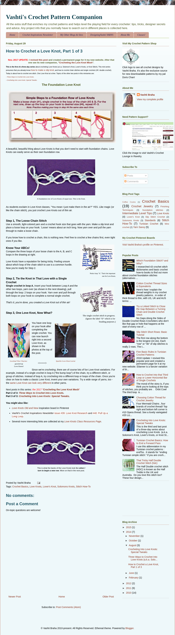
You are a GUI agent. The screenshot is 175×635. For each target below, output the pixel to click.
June (132, 573)
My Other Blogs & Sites (71, 35)
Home (12, 35)
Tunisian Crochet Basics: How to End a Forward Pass (152, 442)
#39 (63, 413)
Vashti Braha (147, 94)
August (133, 545)
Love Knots (35, 486)
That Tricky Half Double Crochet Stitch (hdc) (148, 462)
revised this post (39, 60)
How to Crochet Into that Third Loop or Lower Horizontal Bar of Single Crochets (152, 377)
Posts (128, 175)
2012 (129, 583)
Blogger (129, 628)
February (134, 577)
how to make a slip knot (42, 70)
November (134, 536)
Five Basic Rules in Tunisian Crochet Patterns (151, 353)
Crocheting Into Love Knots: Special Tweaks (22, 80)
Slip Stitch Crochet (155, 217)
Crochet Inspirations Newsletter (37, 35)
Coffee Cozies (129, 202)
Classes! (141, 35)
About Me (125, 35)
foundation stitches (153, 210)
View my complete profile (150, 99)
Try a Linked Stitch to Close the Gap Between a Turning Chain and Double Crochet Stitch (150, 310)
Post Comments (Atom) (68, 607)
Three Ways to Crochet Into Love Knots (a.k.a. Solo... (142, 558)
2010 (129, 592)
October (133, 540)
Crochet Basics (20, 486)
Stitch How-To (83, 486)
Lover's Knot (49, 486)
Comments (131, 181)
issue (57, 413)
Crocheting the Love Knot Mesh (75, 62)
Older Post (108, 596)
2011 (129, 588)
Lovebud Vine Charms (18, 361)
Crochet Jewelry (142, 206)
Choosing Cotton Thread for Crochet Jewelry (151, 399)
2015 (129, 527)
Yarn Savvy (139, 227)
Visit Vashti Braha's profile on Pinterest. (143, 244)
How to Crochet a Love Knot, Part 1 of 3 (44, 51)
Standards (150, 220)
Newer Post (14, 596)
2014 (129, 532)
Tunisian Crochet (148, 223)
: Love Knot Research (76, 413)
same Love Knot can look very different (30, 383)
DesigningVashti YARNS (101, 35)
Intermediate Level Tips (137, 213)
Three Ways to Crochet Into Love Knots (20, 77)
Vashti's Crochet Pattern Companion (54, 17)
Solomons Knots (66, 486)
